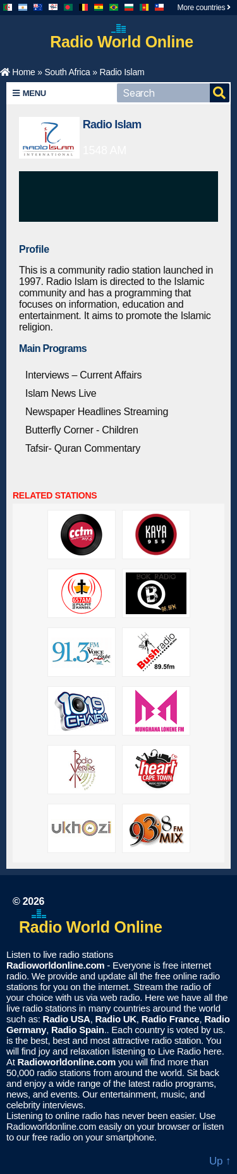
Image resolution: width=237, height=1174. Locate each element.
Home (17, 72)
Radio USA (66, 1019)
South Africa (67, 72)
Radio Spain (77, 1029)
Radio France (171, 1019)
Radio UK (115, 1019)
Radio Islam (112, 124)
